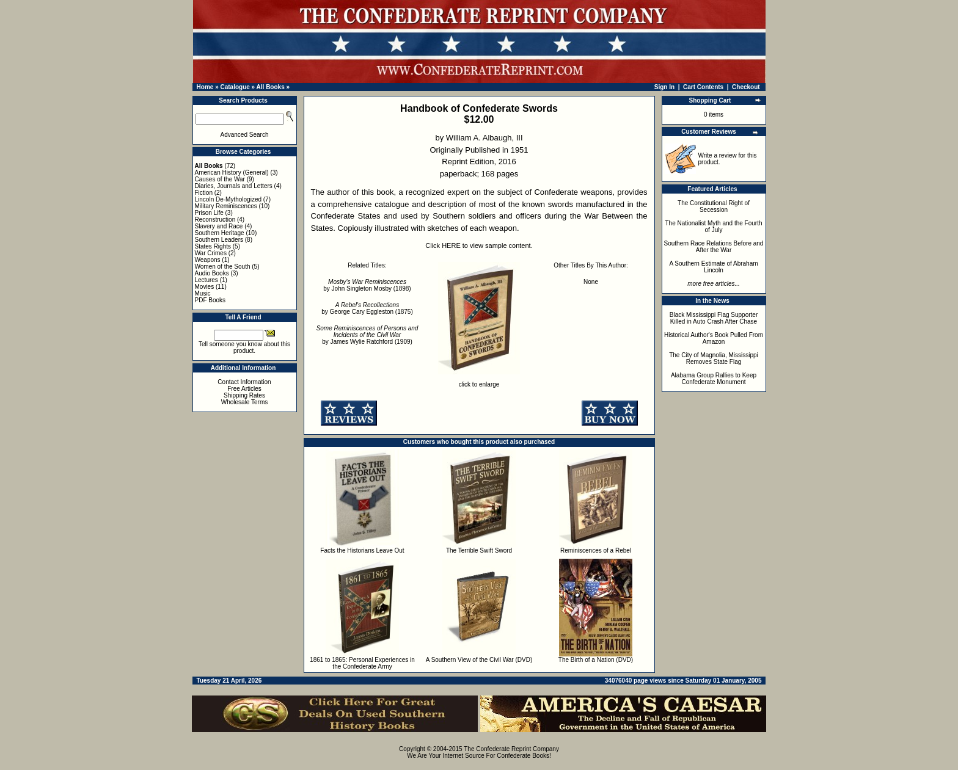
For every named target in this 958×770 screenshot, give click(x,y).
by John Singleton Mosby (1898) (367, 285)
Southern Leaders (219, 239)
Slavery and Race (219, 226)
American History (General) (232, 172)
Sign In (664, 87)
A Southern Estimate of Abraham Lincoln (713, 267)
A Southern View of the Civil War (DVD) (479, 659)
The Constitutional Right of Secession (714, 206)
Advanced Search (245, 134)
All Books (271, 87)
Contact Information (244, 382)
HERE (451, 245)
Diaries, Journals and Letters (233, 186)
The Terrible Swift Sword (479, 550)
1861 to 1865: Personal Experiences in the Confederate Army (362, 663)
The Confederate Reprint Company (511, 749)
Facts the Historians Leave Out (362, 550)
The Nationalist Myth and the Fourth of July (713, 226)
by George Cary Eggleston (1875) (367, 308)
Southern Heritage (219, 233)
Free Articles (244, 388)
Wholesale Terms (244, 402)
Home (205, 87)
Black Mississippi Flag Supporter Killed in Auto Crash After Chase (714, 318)
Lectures (206, 280)
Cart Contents (703, 87)
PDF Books (210, 300)
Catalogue (234, 87)
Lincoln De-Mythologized (228, 199)
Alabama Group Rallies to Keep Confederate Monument (713, 378)
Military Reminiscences (226, 206)
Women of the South (222, 266)
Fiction (204, 192)
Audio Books (212, 273)
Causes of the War (220, 179)
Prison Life (209, 212)
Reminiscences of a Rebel (595, 550)
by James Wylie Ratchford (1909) (367, 335)
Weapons (208, 259)
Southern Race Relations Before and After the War (714, 246)
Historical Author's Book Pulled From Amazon (713, 338)
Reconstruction (215, 219)
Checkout (746, 87)
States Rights (213, 246)
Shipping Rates (244, 395)
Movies (204, 286)
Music (203, 293)
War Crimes (211, 253)
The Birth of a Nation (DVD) (595, 659)
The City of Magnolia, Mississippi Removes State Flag (713, 358)
